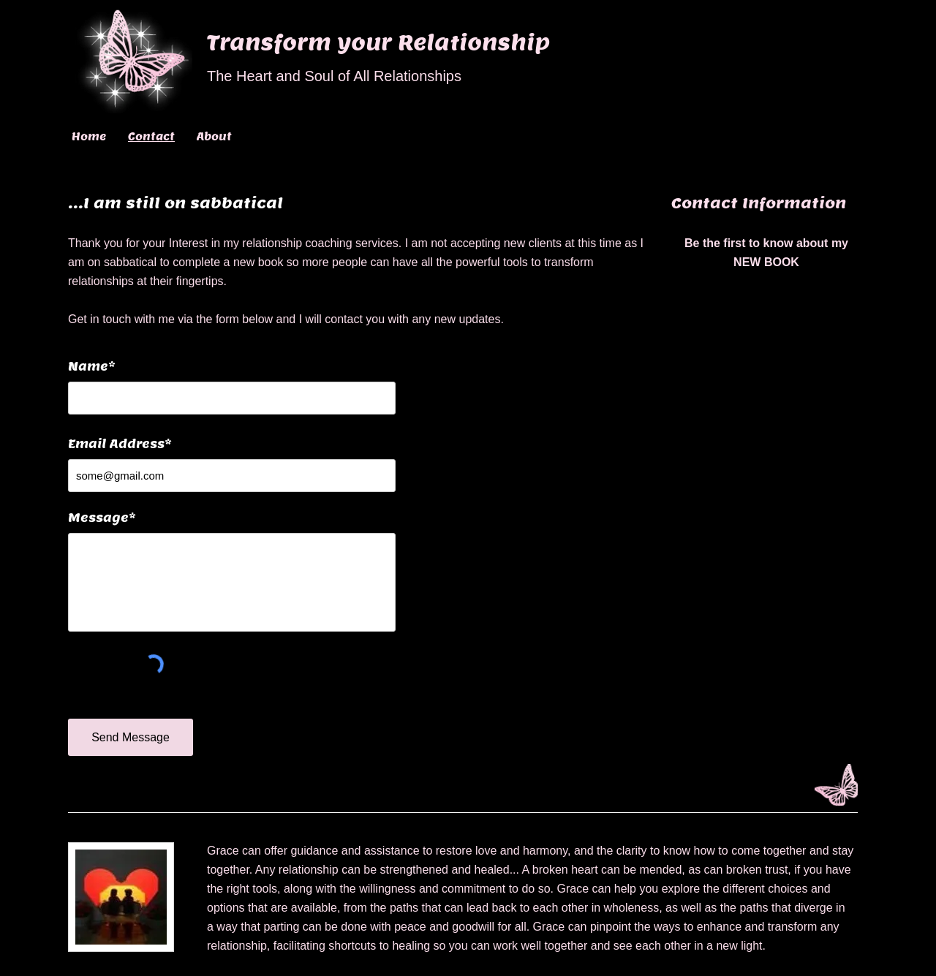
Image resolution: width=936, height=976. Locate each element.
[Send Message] (130, 737)
